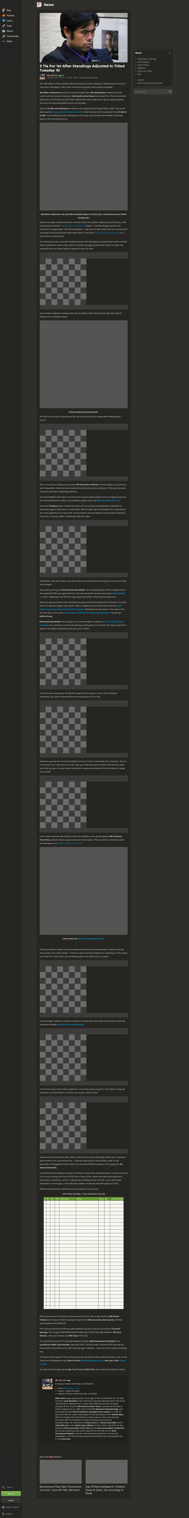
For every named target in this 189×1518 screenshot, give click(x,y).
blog (108, 500)
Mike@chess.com (71, 1388)
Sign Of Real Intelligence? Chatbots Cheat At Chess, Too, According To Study (105, 1490)
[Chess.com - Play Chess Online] (11, 4)
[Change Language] (11, 1513)
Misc (140, 74)
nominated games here (92, 1360)
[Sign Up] (11, 1493)
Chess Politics (143, 65)
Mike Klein (62, 1380)
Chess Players (143, 62)
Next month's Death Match (73, 225)
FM (48, 75)
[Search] (153, 91)
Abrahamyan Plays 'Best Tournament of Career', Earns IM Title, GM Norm (60, 1488)
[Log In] (11, 1500)
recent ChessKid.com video (70, 843)
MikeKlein (54, 75)
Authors (141, 80)
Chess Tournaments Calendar (150, 83)
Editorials (142, 68)
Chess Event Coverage (88, 77)
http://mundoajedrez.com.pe (91, 938)
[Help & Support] (11, 1507)
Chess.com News (145, 71)
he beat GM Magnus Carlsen (107, 232)
